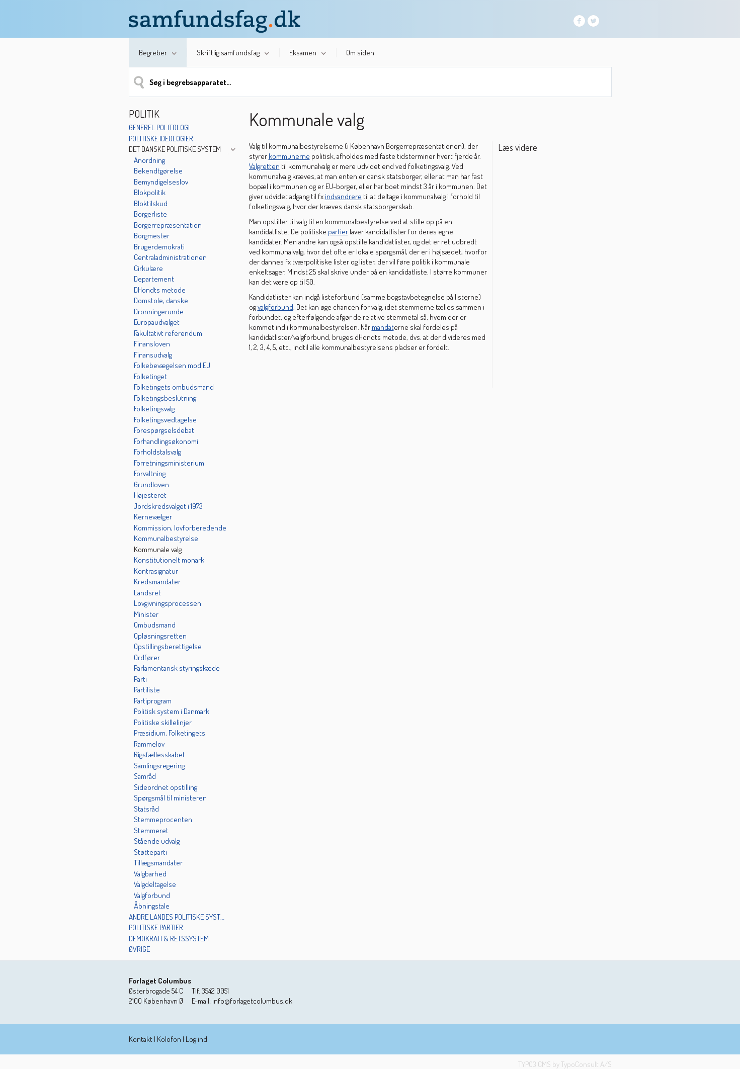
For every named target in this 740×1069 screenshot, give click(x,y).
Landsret (147, 592)
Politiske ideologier (161, 138)
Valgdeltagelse (155, 884)
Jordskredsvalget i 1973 (168, 506)
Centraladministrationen (170, 257)
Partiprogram (153, 700)
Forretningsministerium (169, 463)
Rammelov (149, 744)
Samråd (145, 776)
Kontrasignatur (156, 571)
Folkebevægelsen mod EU (172, 365)
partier (338, 231)
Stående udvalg (157, 841)
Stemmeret (151, 830)
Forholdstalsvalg (157, 452)
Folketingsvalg (154, 408)
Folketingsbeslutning (165, 398)
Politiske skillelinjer (163, 722)
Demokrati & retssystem (169, 938)
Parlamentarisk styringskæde (177, 668)
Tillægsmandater (158, 862)
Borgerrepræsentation (168, 225)
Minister (146, 614)
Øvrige (139, 949)
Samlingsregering (159, 765)
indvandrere (343, 196)
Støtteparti (150, 852)
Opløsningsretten (160, 636)
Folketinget (150, 376)
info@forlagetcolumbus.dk (252, 1001)
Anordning (149, 160)
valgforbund (275, 307)
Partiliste (147, 689)
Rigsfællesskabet (159, 754)
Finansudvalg (153, 355)
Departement (154, 279)
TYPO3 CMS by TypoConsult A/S (565, 1064)
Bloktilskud (151, 203)
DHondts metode (160, 290)
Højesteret (150, 495)
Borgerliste (150, 214)
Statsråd (146, 809)
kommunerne (289, 156)
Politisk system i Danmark (171, 711)
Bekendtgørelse (158, 170)
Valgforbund (152, 895)
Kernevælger (153, 516)
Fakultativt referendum (168, 333)
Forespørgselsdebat (164, 430)
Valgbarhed (150, 873)
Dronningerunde (159, 311)
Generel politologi (159, 127)
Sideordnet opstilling (165, 787)
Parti (140, 679)
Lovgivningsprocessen (167, 603)
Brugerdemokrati (159, 246)
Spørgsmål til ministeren (170, 798)
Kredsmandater (157, 581)
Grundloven (151, 484)
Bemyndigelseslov (161, 182)
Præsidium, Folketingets (169, 733)
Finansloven (152, 343)
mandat (383, 327)
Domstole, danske (161, 300)
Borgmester (152, 235)
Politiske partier (156, 927)
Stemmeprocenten (163, 819)
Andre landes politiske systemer (178, 917)
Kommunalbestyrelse (166, 538)
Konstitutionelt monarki (170, 560)
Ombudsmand (155, 625)
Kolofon (169, 1039)
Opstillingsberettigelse (168, 646)
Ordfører (147, 657)
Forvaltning (150, 473)
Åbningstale (152, 906)
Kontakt (140, 1039)
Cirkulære (148, 268)
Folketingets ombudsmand (174, 387)
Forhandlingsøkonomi (166, 441)
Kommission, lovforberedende (180, 527)
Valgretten (264, 166)
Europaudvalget (157, 322)
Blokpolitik (150, 192)
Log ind (196, 1039)
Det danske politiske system (175, 149)
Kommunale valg (158, 549)
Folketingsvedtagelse (165, 419)
